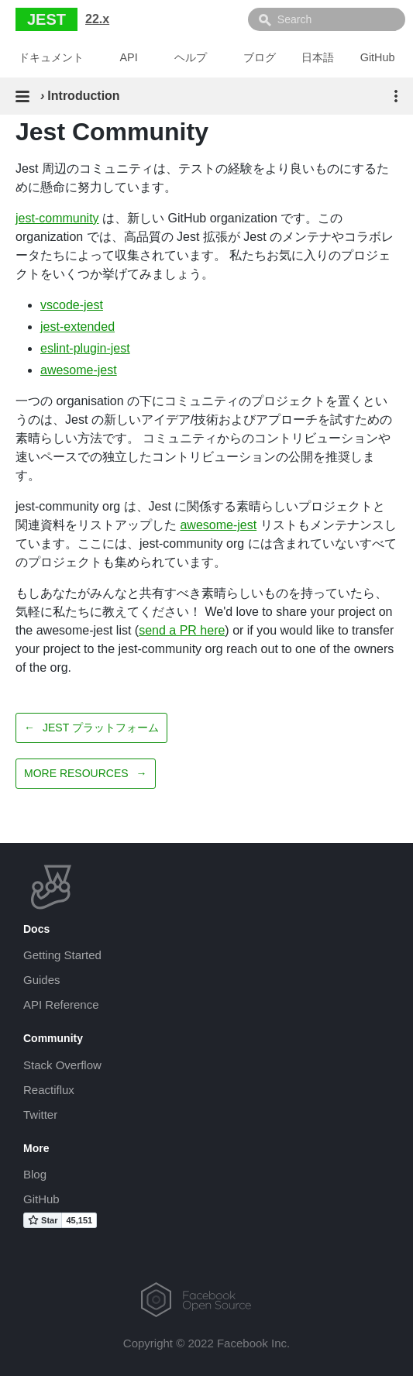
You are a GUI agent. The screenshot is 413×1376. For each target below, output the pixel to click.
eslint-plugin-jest (85, 348)
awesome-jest (78, 370)
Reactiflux (48, 1089)
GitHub (377, 57)
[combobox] (326, 19)
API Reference (61, 1004)
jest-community (57, 218)
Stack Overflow (62, 1065)
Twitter (40, 1114)
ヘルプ (190, 57)
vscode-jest (71, 304)
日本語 (317, 57)
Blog (34, 1174)
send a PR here (182, 630)
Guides (41, 979)
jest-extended (77, 326)
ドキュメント (51, 57)
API (129, 57)
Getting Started (62, 954)
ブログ (259, 57)
